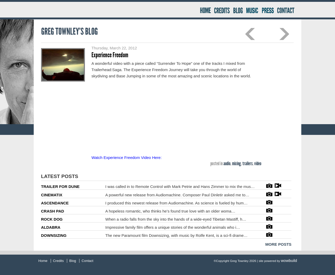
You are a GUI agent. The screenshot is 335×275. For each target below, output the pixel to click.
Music (251, 9)
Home (205, 9)
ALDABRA (50, 227)
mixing (236, 164)
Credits (222, 9)
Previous (250, 34)
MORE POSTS (278, 244)
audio (226, 164)
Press (267, 9)
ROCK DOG (52, 219)
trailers (247, 164)
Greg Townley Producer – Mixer (118, 10)
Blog (238, 9)
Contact (288, 9)
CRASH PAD (52, 211)
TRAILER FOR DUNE (60, 186)
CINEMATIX (51, 195)
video (257, 164)
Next (284, 34)
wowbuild (289, 260)
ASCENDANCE (55, 203)
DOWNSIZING (54, 235)
